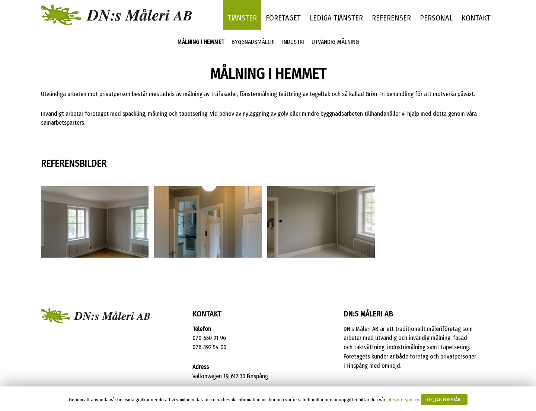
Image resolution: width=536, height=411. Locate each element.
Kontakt (476, 17)
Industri (293, 41)
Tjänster (242, 17)
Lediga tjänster (336, 17)
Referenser (391, 17)
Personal (436, 17)
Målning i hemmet (200, 41)
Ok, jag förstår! (444, 399)
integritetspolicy (402, 400)
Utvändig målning (335, 41)
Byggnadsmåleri (253, 41)
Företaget (283, 17)
